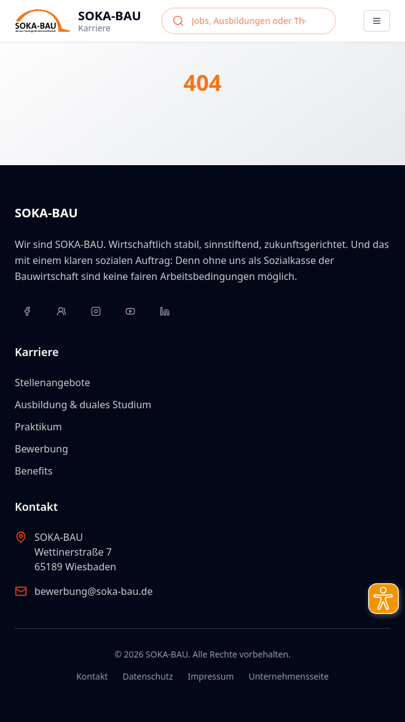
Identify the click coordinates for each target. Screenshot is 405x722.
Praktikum (38, 426)
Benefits (33, 471)
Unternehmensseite (288, 676)
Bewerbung (41, 449)
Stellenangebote (52, 382)
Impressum (210, 676)
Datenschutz (147, 676)
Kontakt (92, 676)
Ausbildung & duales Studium (83, 404)
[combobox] (248, 21)
